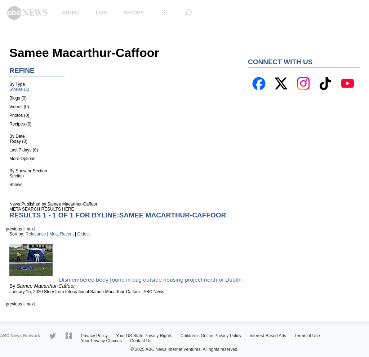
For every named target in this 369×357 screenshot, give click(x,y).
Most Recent (61, 234)
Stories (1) (19, 89)
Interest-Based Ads (268, 335)
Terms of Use (307, 335)
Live (101, 13)
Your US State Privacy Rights (144, 335)
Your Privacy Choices (101, 340)
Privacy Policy (94, 335)
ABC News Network (20, 335)
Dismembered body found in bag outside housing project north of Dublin (150, 279)
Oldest (83, 234)
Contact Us (140, 340)
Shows (134, 13)
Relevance (36, 234)
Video (70, 13)
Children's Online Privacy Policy (211, 335)
